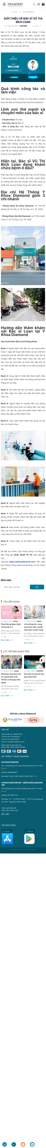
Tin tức (14, 12)
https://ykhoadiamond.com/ (22, 562)
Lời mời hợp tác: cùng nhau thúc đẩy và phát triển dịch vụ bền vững (33, 627)
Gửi (37, 587)
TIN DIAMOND (28, 12)
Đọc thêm (7, 640)
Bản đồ (4, 768)
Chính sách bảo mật (8, 808)
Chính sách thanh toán (9, 810)
